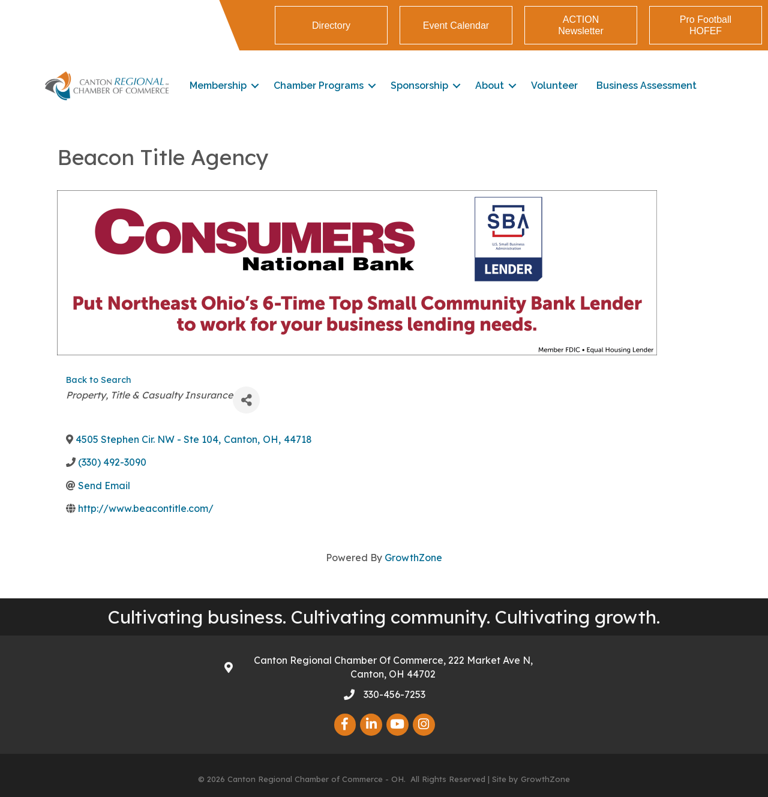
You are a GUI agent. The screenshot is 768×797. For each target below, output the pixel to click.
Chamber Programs (319, 85)
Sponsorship (419, 85)
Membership (218, 85)
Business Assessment (646, 85)
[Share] (246, 400)
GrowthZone (413, 558)
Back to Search (98, 379)
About (489, 85)
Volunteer (554, 85)
